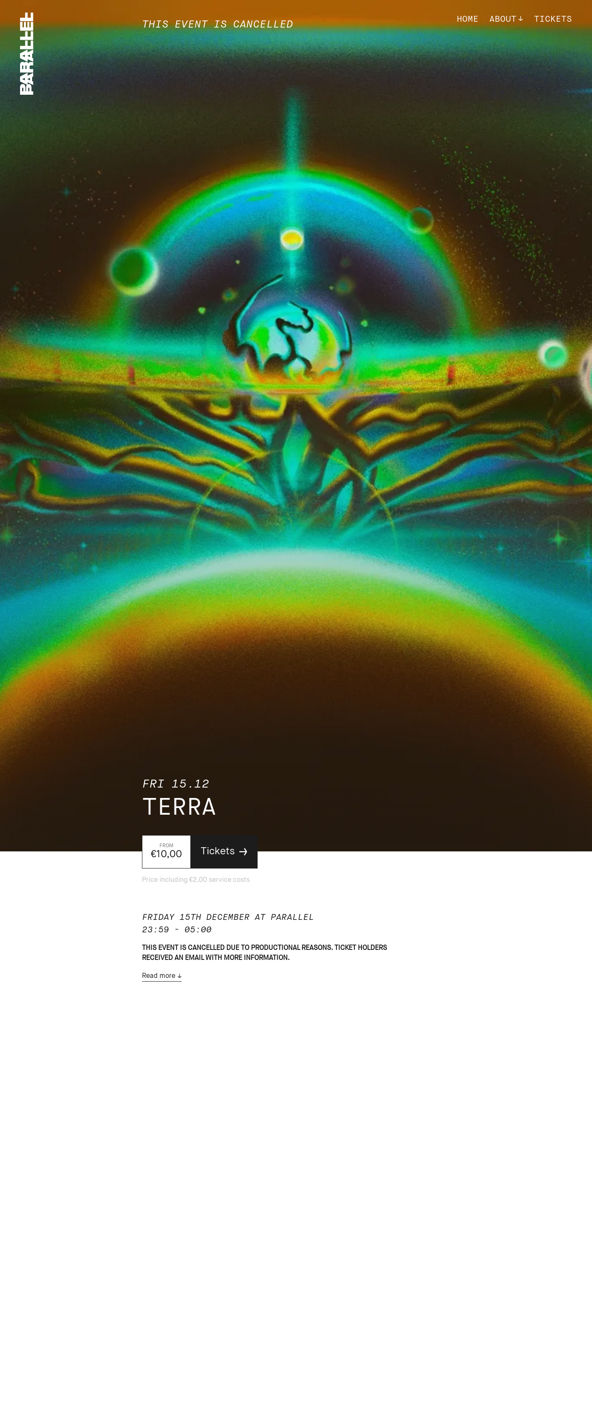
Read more (158, 976)
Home (467, 19)
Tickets (553, 19)
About (502, 19)
